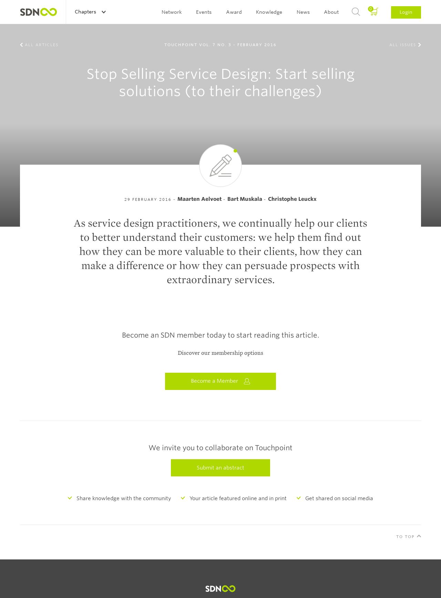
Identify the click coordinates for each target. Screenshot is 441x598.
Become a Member (220, 381)
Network (172, 12)
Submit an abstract (220, 468)
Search (356, 12)
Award (234, 12)
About (331, 12)
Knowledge (269, 12)
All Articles (42, 44)
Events (204, 12)
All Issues (402, 44)
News (303, 12)
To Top (405, 536)
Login (406, 12)
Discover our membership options (220, 353)
